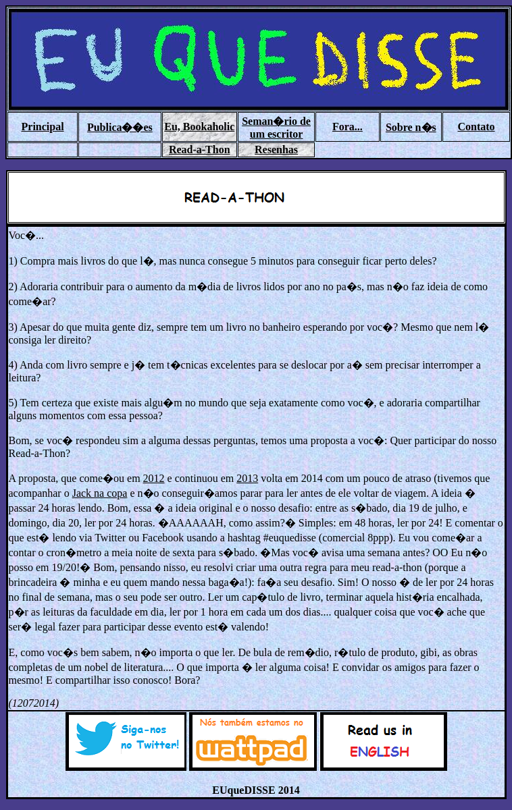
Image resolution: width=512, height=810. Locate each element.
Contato (475, 126)
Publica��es (120, 127)
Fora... (347, 126)
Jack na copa (100, 493)
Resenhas (276, 149)
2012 (154, 478)
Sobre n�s (411, 127)
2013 (247, 478)
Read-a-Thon (199, 149)
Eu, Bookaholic (199, 126)
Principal (43, 126)
